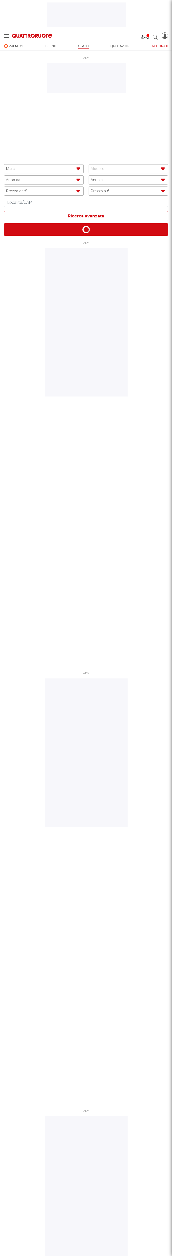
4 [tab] (92, 520)
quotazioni (120, 46)
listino (51, 46)
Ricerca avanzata (86, 216)
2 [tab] (84, 520)
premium (13, 46)
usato (83, 46)
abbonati (160, 46)
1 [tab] (80, 520)
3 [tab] (88, 520)
